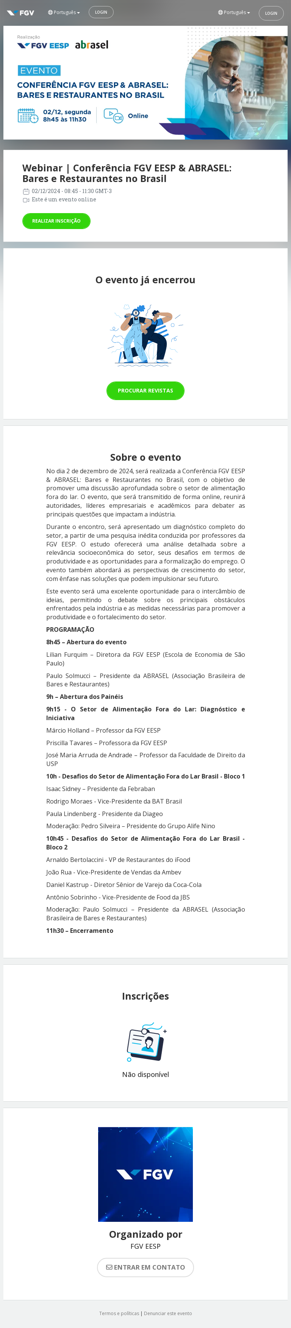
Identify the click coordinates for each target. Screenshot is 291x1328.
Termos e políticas (119, 1313)
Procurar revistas (145, 390)
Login (101, 12)
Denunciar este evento (168, 1313)
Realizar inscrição (56, 221)
